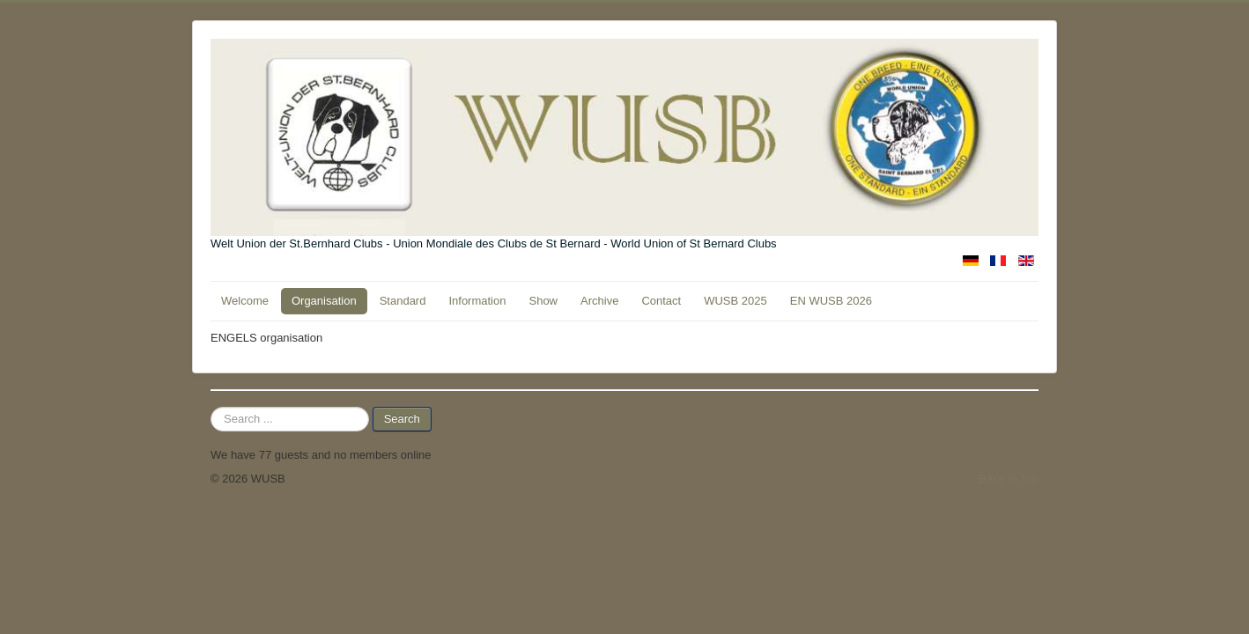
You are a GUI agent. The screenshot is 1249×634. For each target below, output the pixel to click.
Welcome (245, 300)
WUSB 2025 (735, 300)
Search (402, 418)
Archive (599, 300)
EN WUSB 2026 (831, 300)
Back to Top (1008, 478)
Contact (661, 300)
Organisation (324, 300)
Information (477, 300)
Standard (403, 300)
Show (543, 300)
